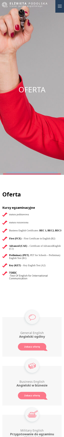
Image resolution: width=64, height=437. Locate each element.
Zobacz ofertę (32, 347)
